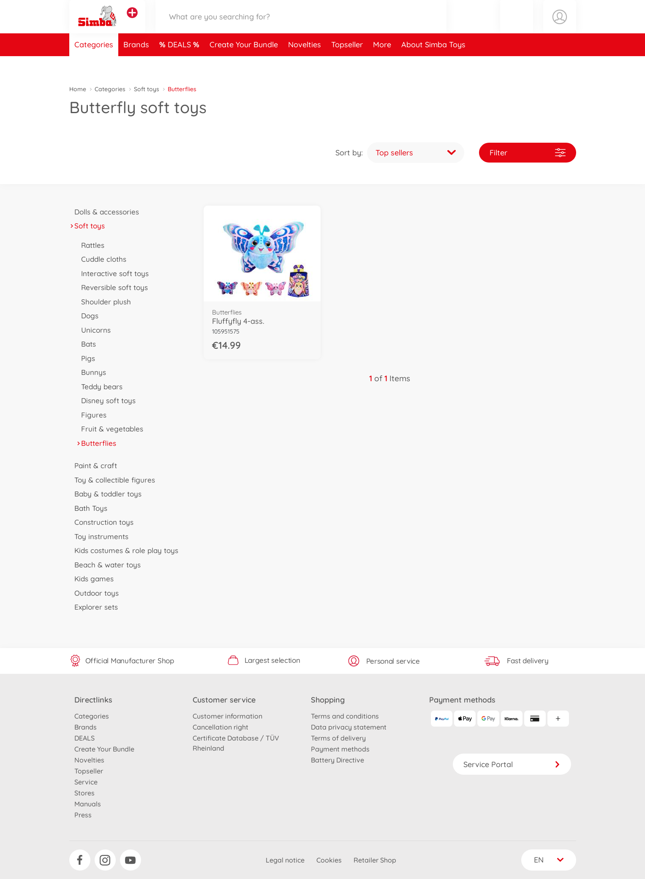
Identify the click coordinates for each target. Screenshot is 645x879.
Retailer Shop (375, 860)
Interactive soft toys (112, 273)
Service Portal (512, 764)
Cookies (329, 860)
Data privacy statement (348, 727)
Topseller (347, 65)
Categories (93, 65)
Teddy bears (99, 386)
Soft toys (146, 89)
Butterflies (96, 443)
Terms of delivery (338, 738)
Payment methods (340, 749)
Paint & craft (93, 465)
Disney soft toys (106, 400)
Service (86, 782)
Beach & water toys (105, 564)
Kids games (91, 578)
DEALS (180, 65)
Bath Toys (88, 508)
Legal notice (285, 860)
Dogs (87, 315)
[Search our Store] (301, 26)
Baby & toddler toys (105, 493)
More (382, 65)
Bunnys (91, 372)
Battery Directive (337, 760)
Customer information (227, 716)
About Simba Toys (433, 65)
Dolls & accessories (104, 211)
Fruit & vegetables (110, 428)
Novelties (304, 65)
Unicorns (93, 330)
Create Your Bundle (244, 65)
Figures (91, 414)
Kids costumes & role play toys (124, 550)
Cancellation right (220, 727)
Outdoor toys (94, 593)
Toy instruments (99, 536)
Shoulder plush (103, 301)
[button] (516, 26)
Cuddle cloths (101, 259)
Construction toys (101, 522)
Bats (86, 343)
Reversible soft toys (112, 287)
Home (77, 89)
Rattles (90, 245)
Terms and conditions (345, 716)
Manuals (87, 804)
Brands (136, 65)
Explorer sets (93, 606)
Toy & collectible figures (112, 479)
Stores (84, 793)
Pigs (85, 358)
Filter (528, 152)
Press (83, 815)
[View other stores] (132, 22)
